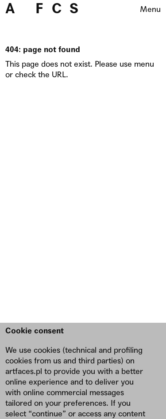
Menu (150, 9)
